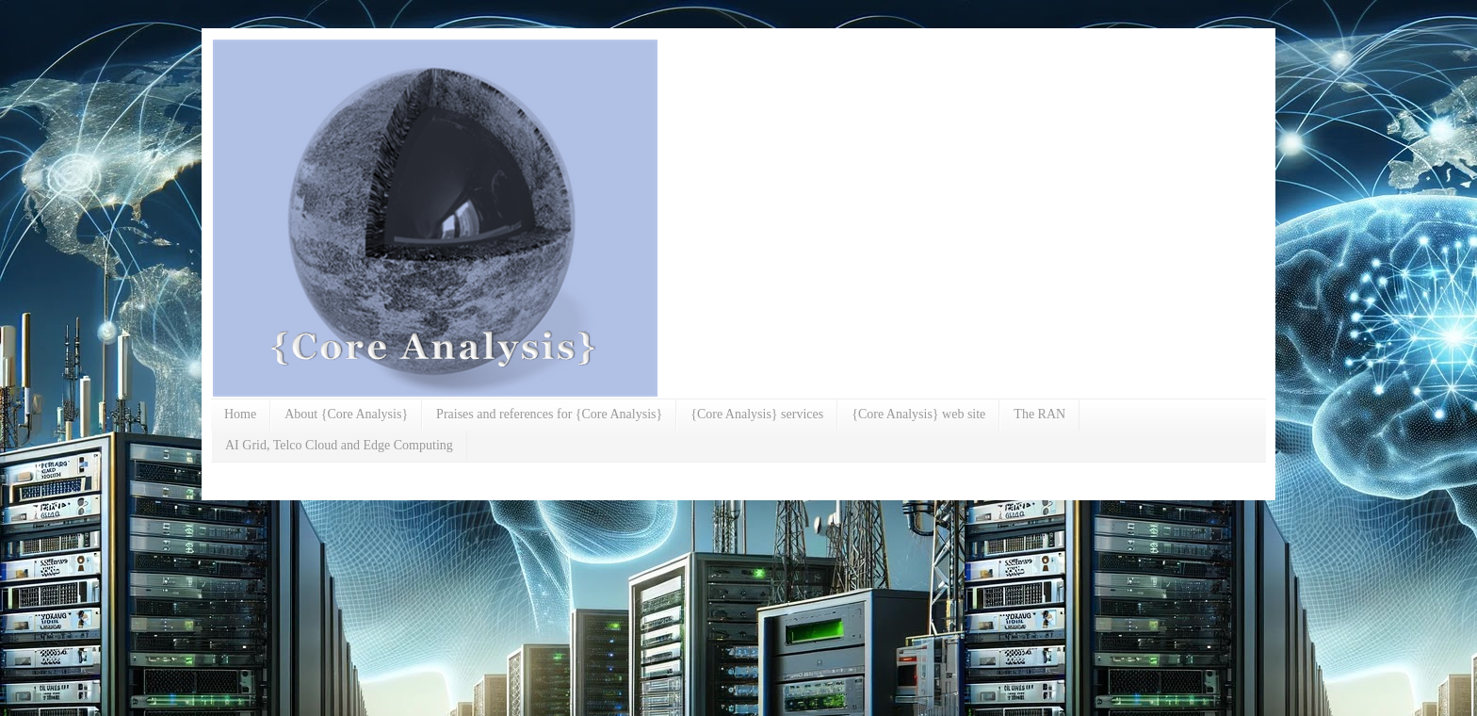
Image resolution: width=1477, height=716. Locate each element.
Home (240, 414)
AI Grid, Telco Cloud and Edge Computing (339, 445)
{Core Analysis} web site (918, 414)
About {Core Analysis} (346, 414)
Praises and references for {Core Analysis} (549, 414)
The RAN (1039, 414)
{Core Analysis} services (756, 414)
